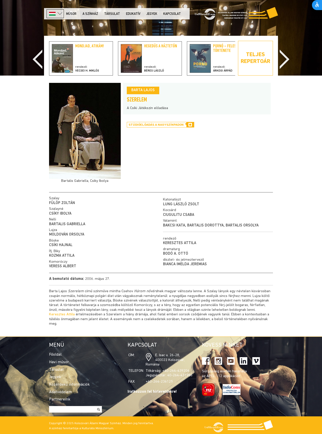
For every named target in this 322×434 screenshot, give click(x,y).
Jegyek (151, 14)
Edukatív (133, 14)
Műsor (71, 14)
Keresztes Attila (179, 243)
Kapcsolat (172, 14)
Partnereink (59, 399)
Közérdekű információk (69, 385)
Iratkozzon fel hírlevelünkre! (152, 392)
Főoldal (55, 355)
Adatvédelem (60, 392)
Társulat (112, 14)
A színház (90, 14)
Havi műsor (59, 362)
